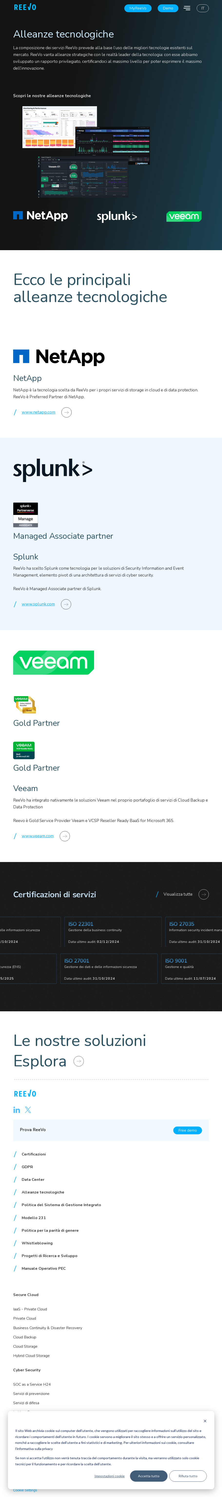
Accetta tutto (148, 1476)
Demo (168, 8)
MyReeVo (137, 8)
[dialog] (111, 1450)
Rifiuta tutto (187, 1476)
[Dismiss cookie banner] (205, 1422)
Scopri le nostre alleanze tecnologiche (52, 96)
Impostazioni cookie (109, 1476)
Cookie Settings (25, 1490)
